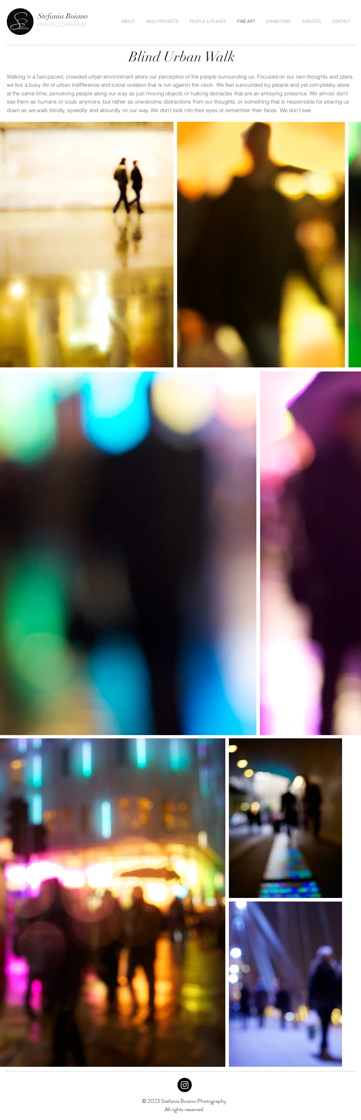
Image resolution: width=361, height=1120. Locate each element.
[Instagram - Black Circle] (184, 1085)
